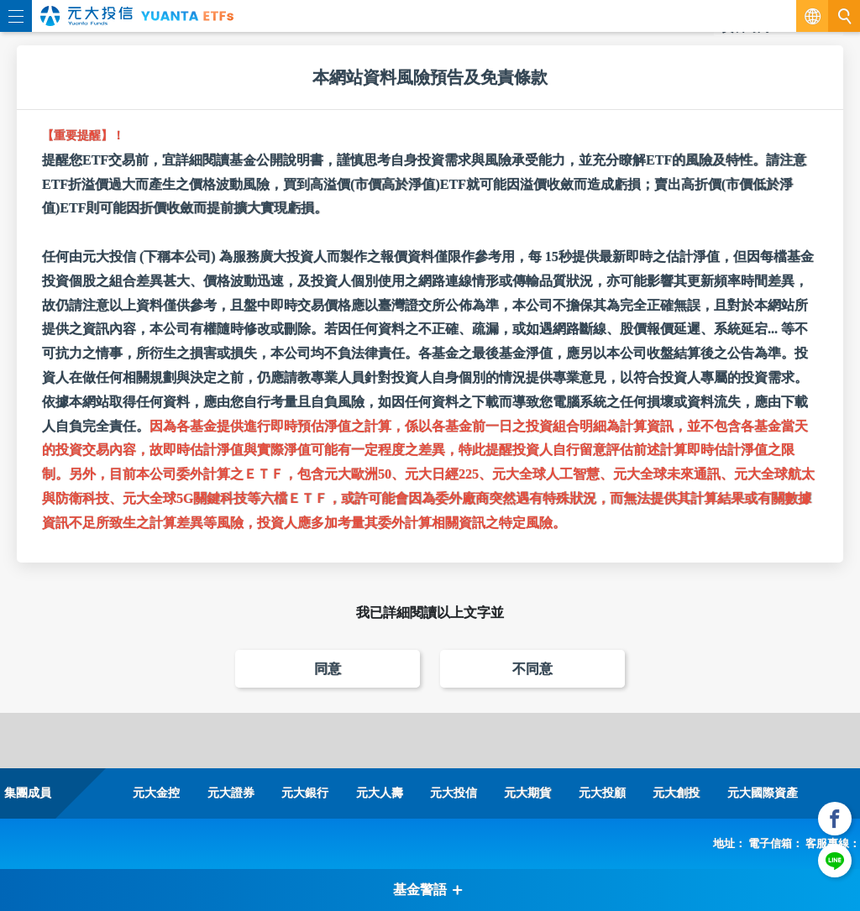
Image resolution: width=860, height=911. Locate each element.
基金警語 (428, 889)
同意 (327, 669)
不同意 (532, 669)
